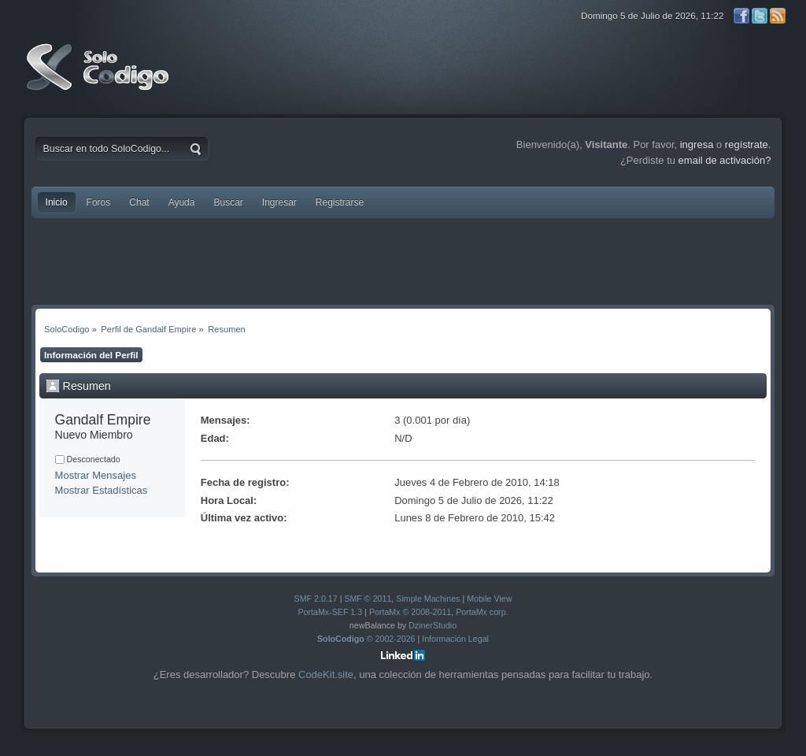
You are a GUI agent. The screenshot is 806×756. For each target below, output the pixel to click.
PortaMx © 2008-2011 (410, 612)
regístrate (746, 144)
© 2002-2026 (366, 638)
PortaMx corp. (482, 612)
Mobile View (489, 598)
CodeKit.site (325, 674)
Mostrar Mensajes (95, 475)
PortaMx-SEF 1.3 (330, 612)
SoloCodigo (99, 78)
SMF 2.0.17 (316, 598)
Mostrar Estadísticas (101, 490)
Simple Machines (428, 598)
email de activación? (724, 160)
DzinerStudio (433, 625)
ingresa (697, 144)
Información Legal (455, 638)
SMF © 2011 (367, 598)
